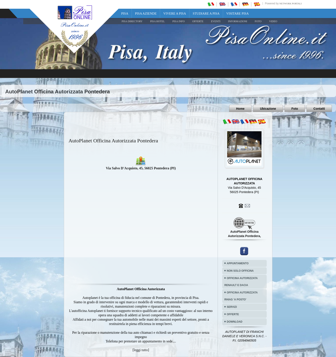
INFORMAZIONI (237, 21)
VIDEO (273, 21)
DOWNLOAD (234, 321)
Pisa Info (178, 21)
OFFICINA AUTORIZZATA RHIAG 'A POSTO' (241, 296)
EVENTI (215, 21)
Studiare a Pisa (206, 13)
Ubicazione (268, 108)
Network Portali (290, 3)
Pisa (124, 13)
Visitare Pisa (237, 13)
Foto (294, 108)
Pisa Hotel (157, 21)
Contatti (319, 108)
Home (240, 108)
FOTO (258, 21)
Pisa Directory (132, 21)
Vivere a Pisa (174, 13)
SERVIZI (232, 306)
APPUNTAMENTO (237, 263)
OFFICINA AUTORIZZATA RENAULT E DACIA (241, 282)
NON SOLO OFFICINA (240, 270)
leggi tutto (141, 350)
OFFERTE (197, 21)
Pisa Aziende (146, 13)
